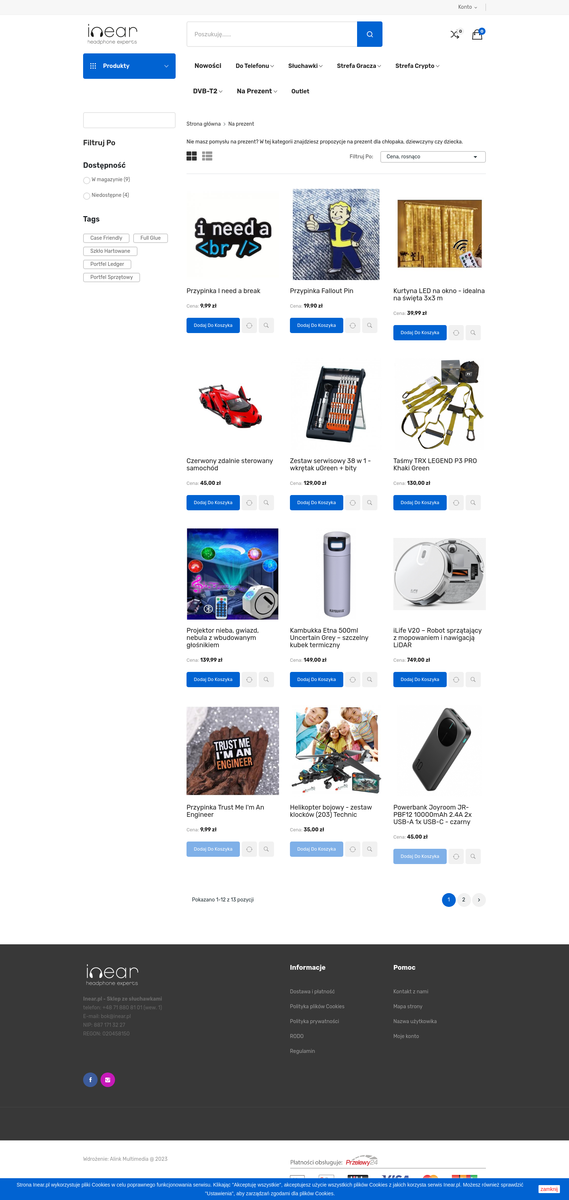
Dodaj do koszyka (213, 325)
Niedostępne (110, 195)
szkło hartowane (110, 251)
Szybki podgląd (266, 325)
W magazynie (110, 180)
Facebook (90, 1080)
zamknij (549, 1189)
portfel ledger (107, 264)
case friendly (106, 238)
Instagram (108, 1080)
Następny (479, 900)
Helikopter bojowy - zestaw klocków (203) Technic (331, 811)
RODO (297, 1036)
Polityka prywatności (314, 1021)
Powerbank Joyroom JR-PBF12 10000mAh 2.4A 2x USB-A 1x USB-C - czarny (432, 815)
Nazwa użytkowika (415, 1021)
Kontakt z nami (410, 992)
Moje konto (406, 1036)
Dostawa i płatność (312, 992)
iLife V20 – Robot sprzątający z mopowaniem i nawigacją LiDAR (437, 638)
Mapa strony (407, 1007)
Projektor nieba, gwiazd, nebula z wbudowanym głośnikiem (223, 638)
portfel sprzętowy (111, 277)
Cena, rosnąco (433, 157)
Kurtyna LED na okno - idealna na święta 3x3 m (439, 294)
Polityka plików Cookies (317, 1007)
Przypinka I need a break (223, 291)
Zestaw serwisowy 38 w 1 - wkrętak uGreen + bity (330, 464)
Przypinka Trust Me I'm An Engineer (225, 811)
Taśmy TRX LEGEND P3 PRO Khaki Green (435, 464)
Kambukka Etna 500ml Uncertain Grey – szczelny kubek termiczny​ (329, 638)
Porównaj (249, 325)
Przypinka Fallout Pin (321, 291)
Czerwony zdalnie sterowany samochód (230, 464)
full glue (150, 238)
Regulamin (302, 1051)
